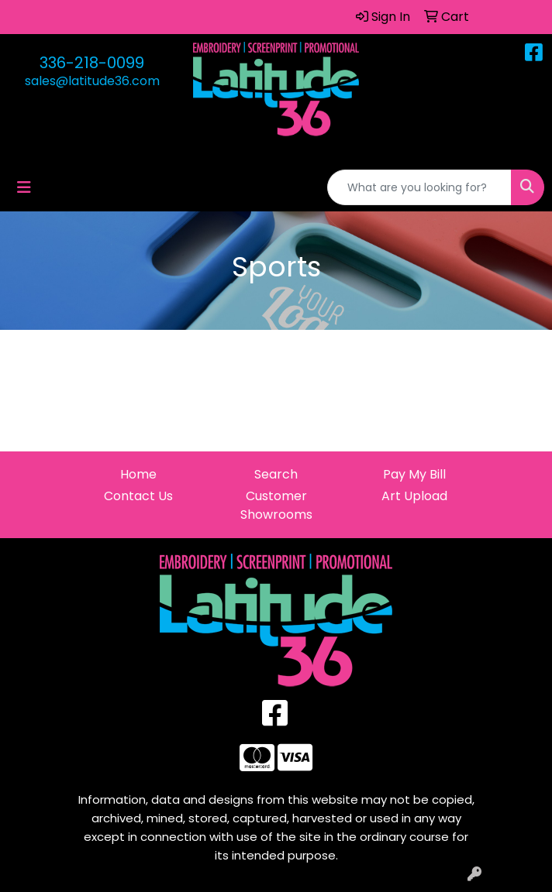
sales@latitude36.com (92, 81)
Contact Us (138, 496)
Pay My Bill (414, 474)
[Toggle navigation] (24, 187)
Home (138, 474)
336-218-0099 (92, 63)
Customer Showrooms (276, 505)
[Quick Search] (419, 187)
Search (276, 474)
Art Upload (414, 496)
